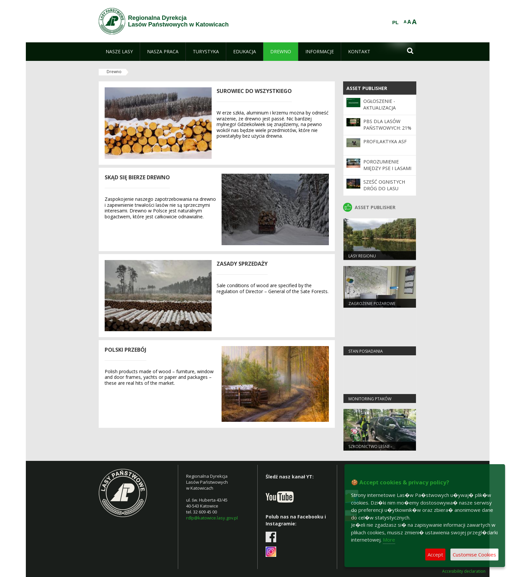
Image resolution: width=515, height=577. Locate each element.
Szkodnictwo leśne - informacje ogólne (370, 449)
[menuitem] (119, 51)
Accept (435, 554)
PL (395, 22)
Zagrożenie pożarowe (371, 303)
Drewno (114, 71)
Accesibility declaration (464, 571)
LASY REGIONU (362, 256)
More (389, 539)
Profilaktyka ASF (385, 141)
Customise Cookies (474, 554)
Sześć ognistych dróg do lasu (384, 185)
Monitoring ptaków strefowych (369, 401)
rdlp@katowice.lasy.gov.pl (212, 518)
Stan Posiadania (365, 351)
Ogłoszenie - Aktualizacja (379, 104)
